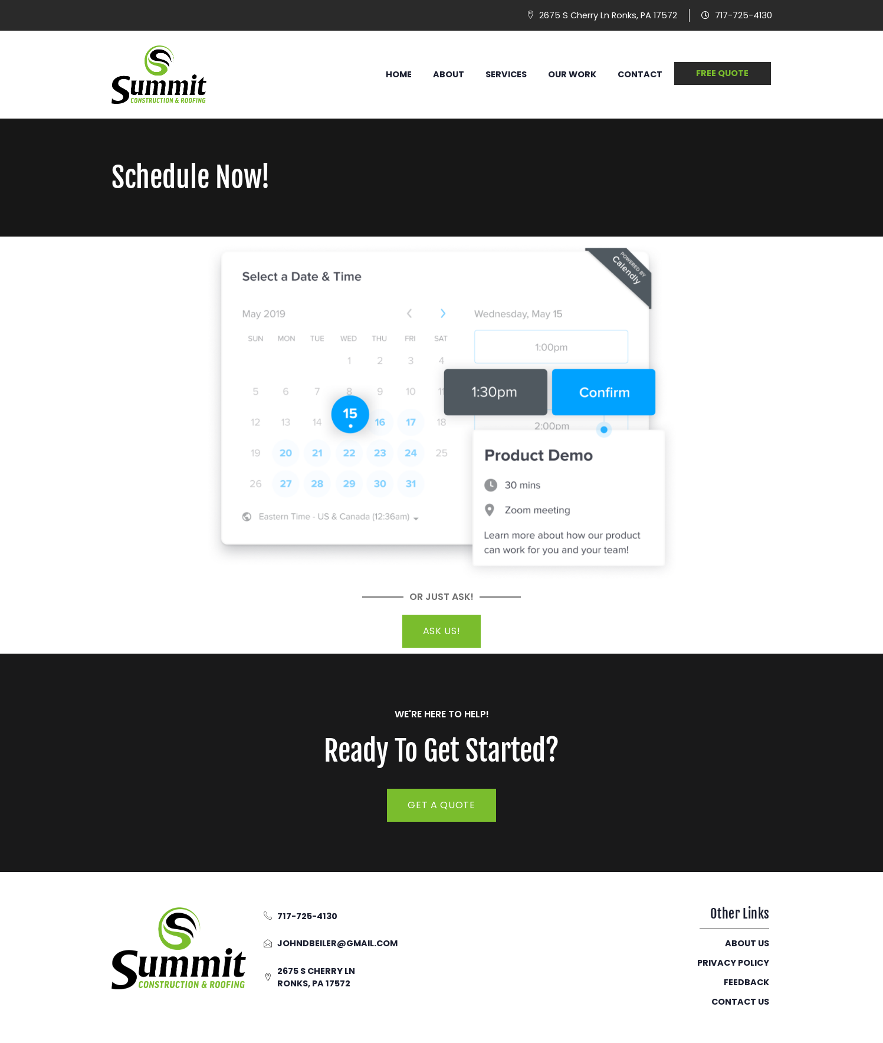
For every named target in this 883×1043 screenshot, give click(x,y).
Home (399, 74)
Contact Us (740, 1002)
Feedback (746, 982)
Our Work (572, 74)
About (448, 74)
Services (506, 74)
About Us (747, 943)
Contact (640, 74)
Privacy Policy (733, 963)
